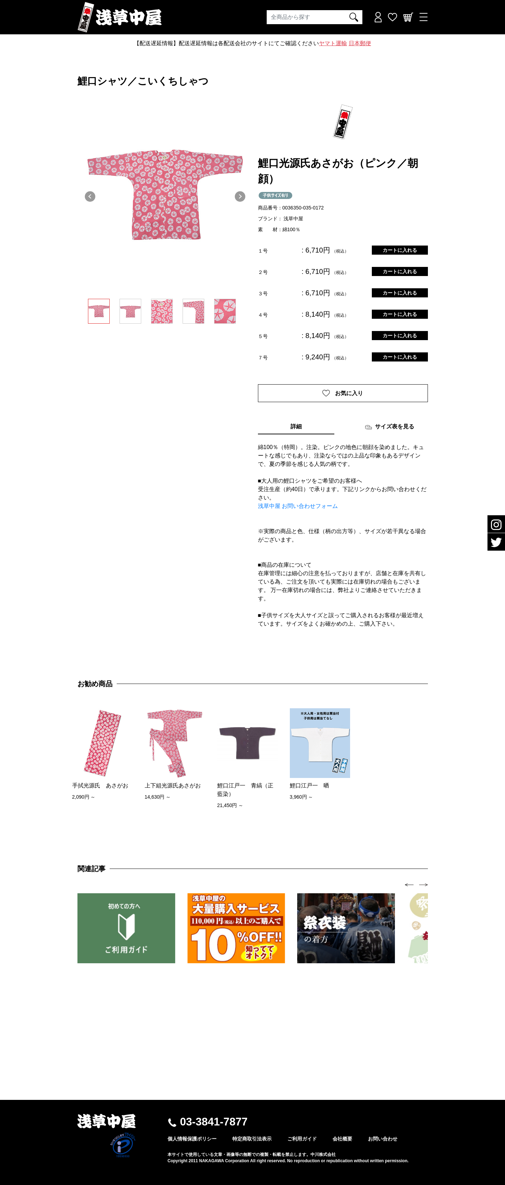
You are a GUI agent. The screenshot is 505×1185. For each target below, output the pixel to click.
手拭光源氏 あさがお (100, 785)
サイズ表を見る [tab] (389, 427)
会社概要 (342, 1139)
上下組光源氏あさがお (173, 785)
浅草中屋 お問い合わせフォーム (298, 506)
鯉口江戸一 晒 (309, 785)
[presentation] (409, 884)
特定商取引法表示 (252, 1139)
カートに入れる (400, 250)
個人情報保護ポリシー (192, 1139)
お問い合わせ (382, 1139)
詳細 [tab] (296, 427)
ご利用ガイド (302, 1139)
